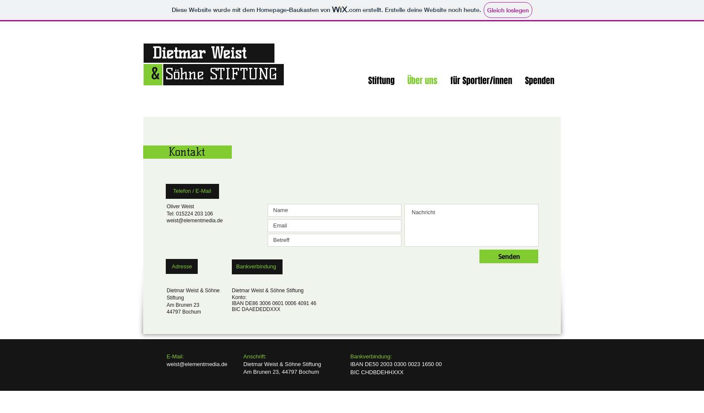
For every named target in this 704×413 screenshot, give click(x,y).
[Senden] (508, 256)
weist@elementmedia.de (195, 221)
